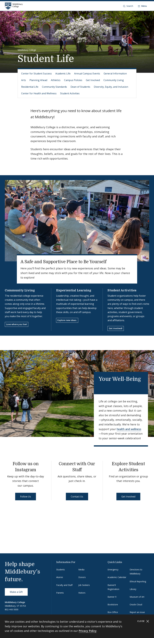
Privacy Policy (88, 631)
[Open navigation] (142, 6)
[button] (128, 6)
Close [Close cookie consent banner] (143, 621)
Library (133, 589)
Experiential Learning (73, 290)
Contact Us (77, 496)
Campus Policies (73, 80)
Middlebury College (27, 50)
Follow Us (25, 496)
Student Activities (70, 93)
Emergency (113, 569)
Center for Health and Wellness (39, 93)
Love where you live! (16, 324)
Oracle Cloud (136, 604)
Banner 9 (112, 596)
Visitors (81, 592)
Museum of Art (137, 596)
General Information (115, 73)
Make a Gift (16, 592)
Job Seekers (84, 585)
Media (81, 569)
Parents (60, 592)
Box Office (113, 612)
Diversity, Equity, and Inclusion (111, 86)
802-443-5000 (11, 609)
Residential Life (29, 86)
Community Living (113, 80)
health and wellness (129, 429)
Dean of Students (80, 86)
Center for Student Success (36, 73)
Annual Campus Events (87, 73)
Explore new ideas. (67, 320)
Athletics (55, 80)
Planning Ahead (38, 80)
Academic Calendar (117, 577)
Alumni (59, 577)
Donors (82, 577)
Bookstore (113, 604)
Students (60, 569)
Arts (23, 80)
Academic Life (63, 73)
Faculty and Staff (64, 585)
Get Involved (93, 80)
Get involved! (115, 328)
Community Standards (54, 86)
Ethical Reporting (138, 581)
